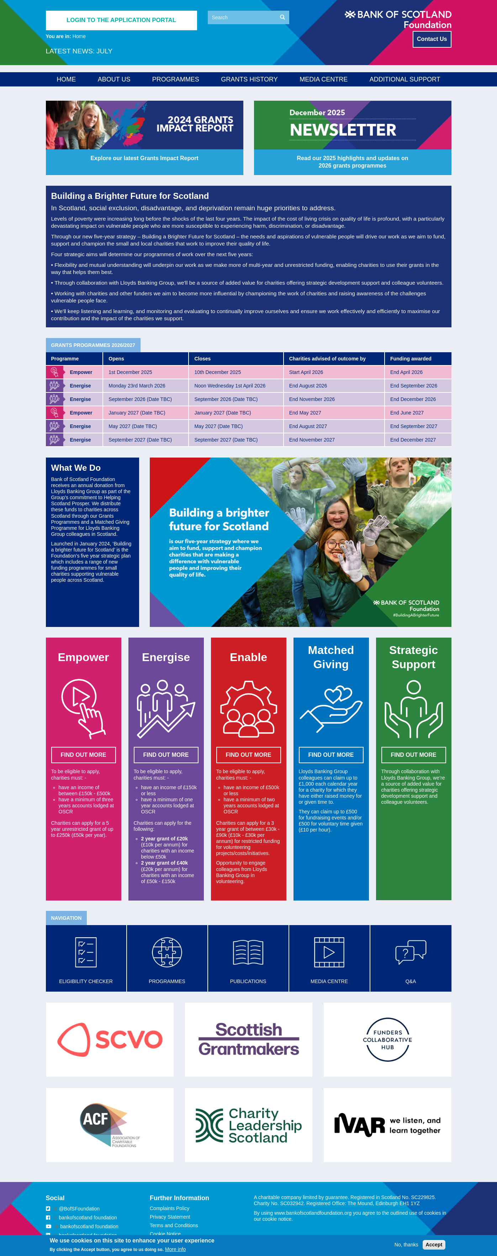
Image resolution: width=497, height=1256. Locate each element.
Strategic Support (482, 217)
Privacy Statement (170, 1217)
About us (114, 79)
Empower (482, 115)
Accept (434, 1244)
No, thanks (406, 1244)
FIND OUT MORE (83, 755)
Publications (248, 981)
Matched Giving (481, 193)
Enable (480, 165)
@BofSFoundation (79, 1209)
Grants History (249, 79)
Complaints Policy (169, 1208)
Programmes (175, 79)
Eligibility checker (86, 981)
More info (175, 1249)
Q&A (411, 981)
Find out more (331, 755)
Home (66, 79)
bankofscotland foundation (88, 1217)
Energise (482, 140)
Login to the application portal (121, 20)
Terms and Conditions (174, 1225)
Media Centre (324, 79)
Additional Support (405, 79)
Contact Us (432, 39)
